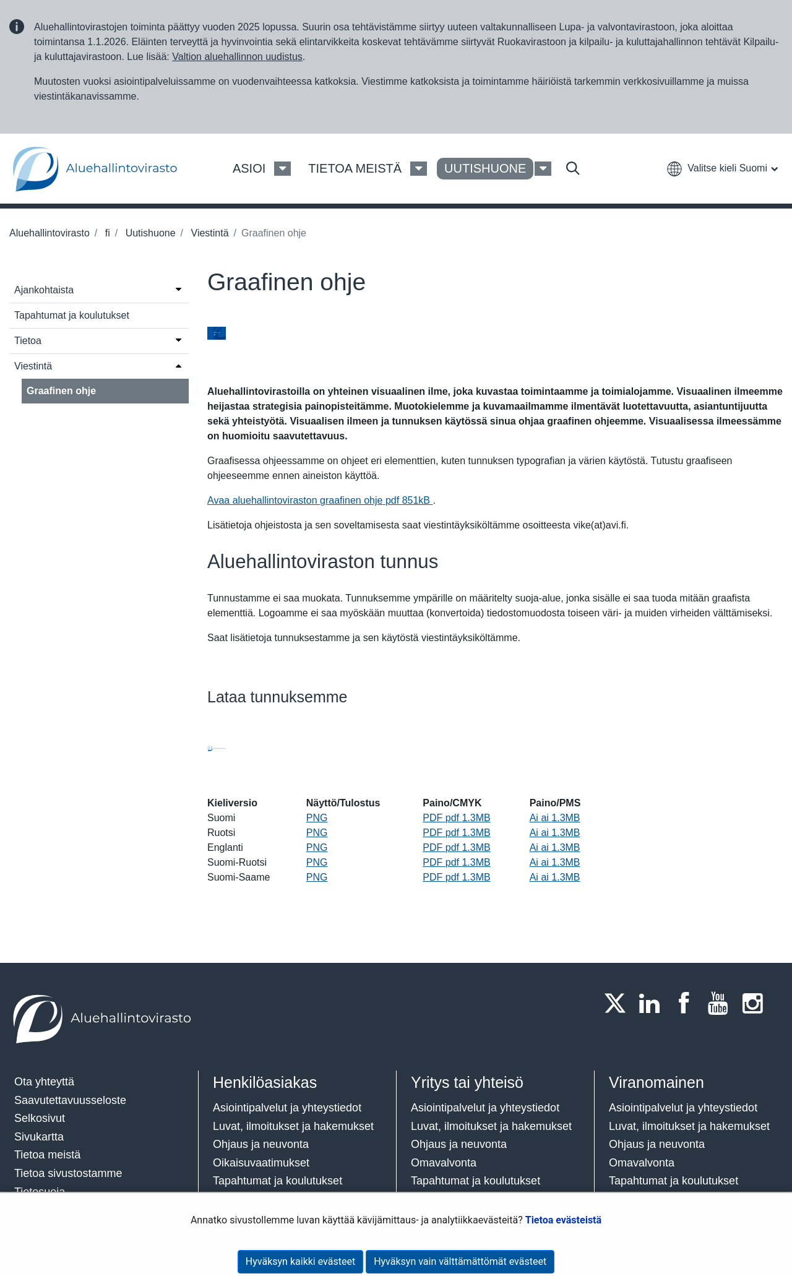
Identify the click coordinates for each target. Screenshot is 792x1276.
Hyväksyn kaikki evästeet (300, 1261)
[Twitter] (618, 1003)
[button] (722, 168)
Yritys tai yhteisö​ (467, 1082)
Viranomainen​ (656, 1082)
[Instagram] (756, 1003)
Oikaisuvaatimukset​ (261, 1163)
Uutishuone (149, 233)
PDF (456, 818)
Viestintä (208, 233)
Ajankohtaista (44, 290)
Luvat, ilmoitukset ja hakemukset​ (293, 1126)
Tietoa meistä (47, 1155)
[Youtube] (722, 1003)
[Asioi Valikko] (282, 169)
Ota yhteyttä (44, 1082)
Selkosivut (39, 1118)
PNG (317, 818)
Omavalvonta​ (641, 1163)
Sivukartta (39, 1137)
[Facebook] (687, 1003)
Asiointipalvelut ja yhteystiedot (287, 1107)
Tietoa (27, 340)
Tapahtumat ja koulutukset (71, 315)
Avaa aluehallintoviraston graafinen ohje (320, 500)
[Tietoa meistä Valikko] (418, 169)
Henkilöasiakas (265, 1082)
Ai (555, 818)
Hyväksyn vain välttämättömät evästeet (460, 1261)
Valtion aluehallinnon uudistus (237, 56)
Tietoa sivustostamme (68, 1173)
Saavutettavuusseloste (70, 1100)
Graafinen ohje (61, 391)
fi (106, 233)
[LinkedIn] (653, 1003)
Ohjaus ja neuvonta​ (261, 1144)
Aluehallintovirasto (49, 233)
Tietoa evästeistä (563, 1220)
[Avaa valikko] (178, 289)
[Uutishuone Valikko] (543, 169)
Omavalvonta (443, 1163)
